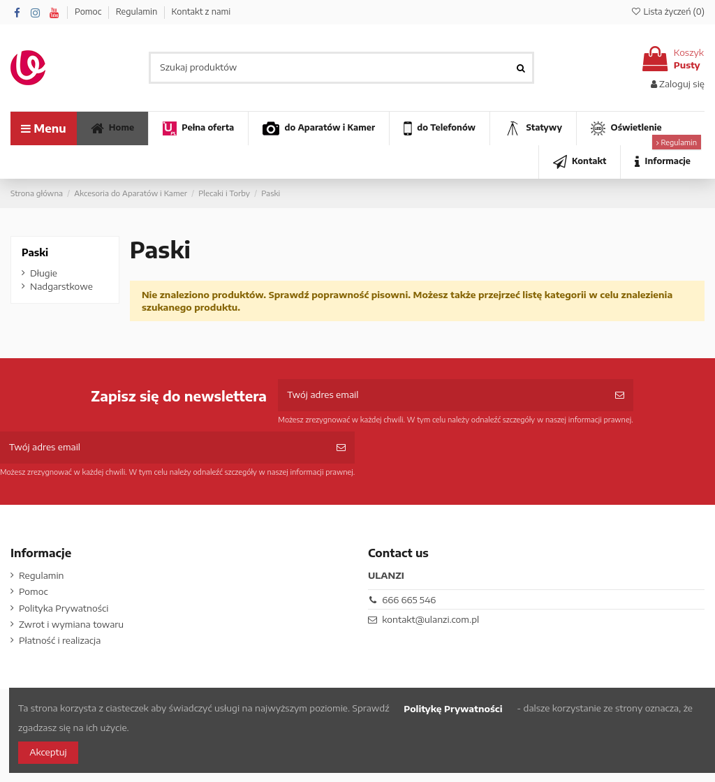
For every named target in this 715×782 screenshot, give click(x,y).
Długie (43, 273)
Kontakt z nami (200, 11)
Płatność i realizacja (60, 640)
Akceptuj (47, 752)
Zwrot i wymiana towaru (71, 624)
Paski (35, 252)
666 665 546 (409, 599)
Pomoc (89, 11)
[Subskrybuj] (619, 395)
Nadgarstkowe (61, 286)
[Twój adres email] (441, 395)
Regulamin (138, 11)
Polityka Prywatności (63, 608)
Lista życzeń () (668, 11)
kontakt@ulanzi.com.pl (430, 619)
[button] (662, 162)
